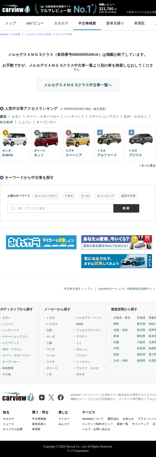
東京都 (141, 323)
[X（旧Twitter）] (51, 397)
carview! (4, 34)
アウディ (81, 336)
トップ (10, 23)
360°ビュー (35, 23)
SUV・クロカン (135, 116)
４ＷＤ (69, 196)
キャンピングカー (46, 196)
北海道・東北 (121, 317)
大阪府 (141, 342)
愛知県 (141, 336)
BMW (79, 324)
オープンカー (46, 122)
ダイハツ (52, 368)
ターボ (85, 196)
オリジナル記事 (13, 429)
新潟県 (141, 330)
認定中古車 (128, 196)
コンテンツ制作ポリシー (97, 424)
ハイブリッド (10, 343)
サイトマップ (140, 424)
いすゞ (50, 374)
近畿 (116, 342)
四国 (116, 354)
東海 (116, 336)
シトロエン (83, 361)
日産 (49, 330)
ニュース (8, 424)
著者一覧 (122, 424)
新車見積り (115, 23)
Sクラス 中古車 (63, 34)
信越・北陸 (120, 330)
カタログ (61, 23)
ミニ (79, 343)
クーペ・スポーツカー (42, 116)
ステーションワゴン (104, 116)
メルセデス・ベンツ (89, 317)
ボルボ (80, 374)
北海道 (141, 317)
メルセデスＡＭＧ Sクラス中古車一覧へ (77, 85)
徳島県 (141, 354)
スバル (50, 355)
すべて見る (148, 165)
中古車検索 (87, 23)
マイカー (64, 418)
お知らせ (128, 418)
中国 (116, 348)
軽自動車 (6, 122)
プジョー (81, 355)
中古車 (16, 34)
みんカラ (64, 424)
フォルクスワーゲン (89, 330)
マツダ (50, 349)
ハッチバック (74, 116)
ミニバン (24, 122)
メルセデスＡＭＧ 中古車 (38, 34)
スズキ (50, 361)
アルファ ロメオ (87, 368)
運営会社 (113, 418)
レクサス (52, 324)
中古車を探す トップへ (78, 288)
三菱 (49, 343)
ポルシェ (81, 349)
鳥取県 (141, 348)
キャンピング (105, 196)
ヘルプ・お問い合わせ (96, 429)
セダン (16, 116)
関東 (116, 323)
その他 (6, 374)
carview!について (93, 418)
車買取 (139, 23)
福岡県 (141, 360)
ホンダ (50, 336)
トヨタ (50, 317)
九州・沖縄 (120, 360)
